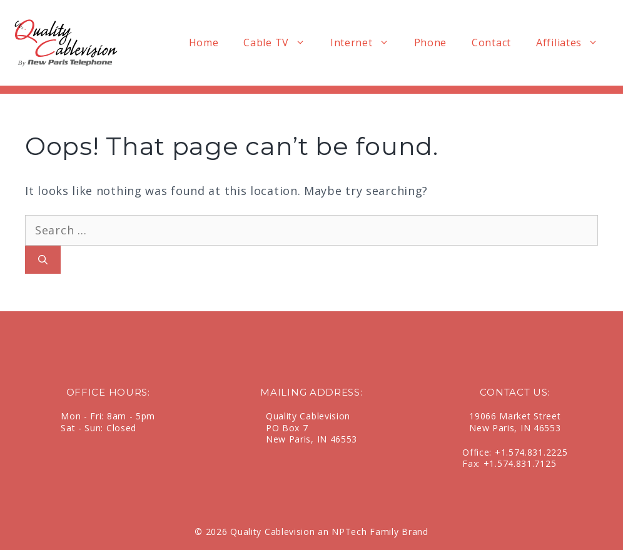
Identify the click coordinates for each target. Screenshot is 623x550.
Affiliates (573, 43)
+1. (502, 452)
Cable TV (280, 43)
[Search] (43, 260)
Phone (430, 42)
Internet (366, 43)
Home (204, 42)
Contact (491, 42)
